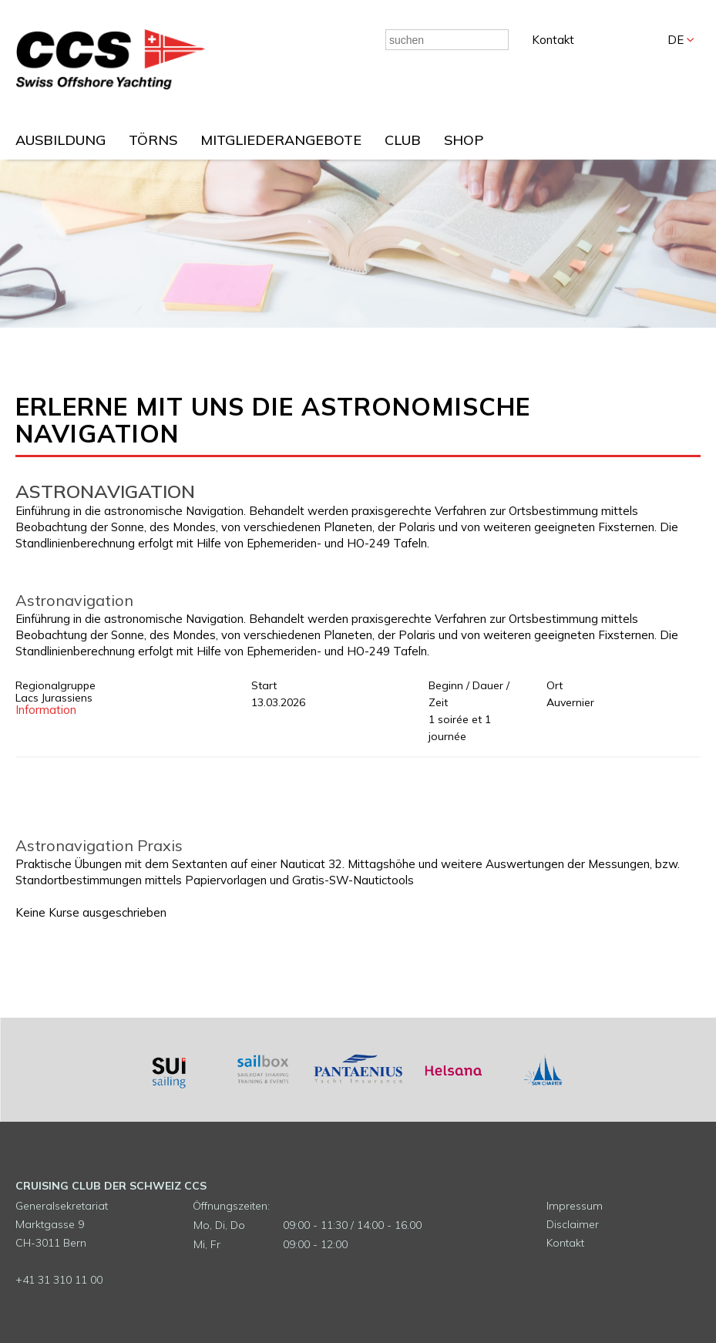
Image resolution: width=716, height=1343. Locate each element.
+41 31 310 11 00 (59, 1280)
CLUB (403, 140)
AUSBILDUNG (60, 140)
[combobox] (447, 39)
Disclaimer (572, 1224)
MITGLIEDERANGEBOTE (280, 140)
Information (45, 709)
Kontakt (553, 39)
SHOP (463, 140)
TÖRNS (153, 140)
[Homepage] (110, 85)
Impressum (574, 1206)
